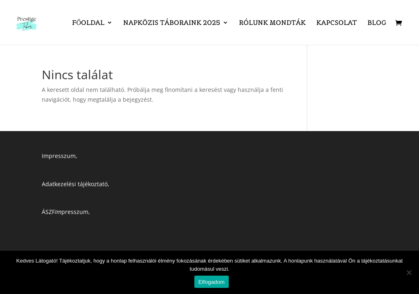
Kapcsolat (336, 23)
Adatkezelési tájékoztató (75, 184)
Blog (376, 23)
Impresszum (59, 156)
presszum (71, 212)
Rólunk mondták (272, 23)
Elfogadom (211, 282)
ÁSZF (48, 212)
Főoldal (88, 23)
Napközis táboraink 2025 (171, 23)
